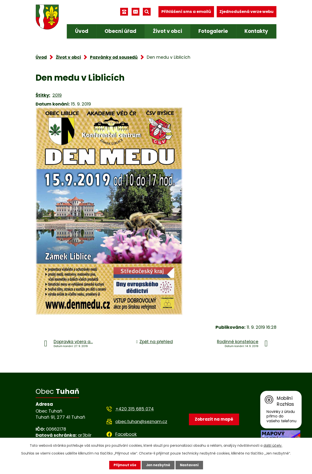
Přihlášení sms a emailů (186, 11)
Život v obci (167, 31)
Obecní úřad (120, 31)
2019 (57, 95)
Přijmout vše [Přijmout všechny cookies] (123, 465)
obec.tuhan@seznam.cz (141, 421)
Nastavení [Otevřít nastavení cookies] (190, 465)
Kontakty (256, 31)
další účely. (272, 445)
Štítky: (43, 95)
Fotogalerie (213, 31)
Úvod (81, 31)
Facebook (126, 434)
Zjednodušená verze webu (246, 11)
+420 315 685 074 (134, 409)
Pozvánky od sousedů (114, 57)
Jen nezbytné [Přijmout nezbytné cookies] (158, 465)
